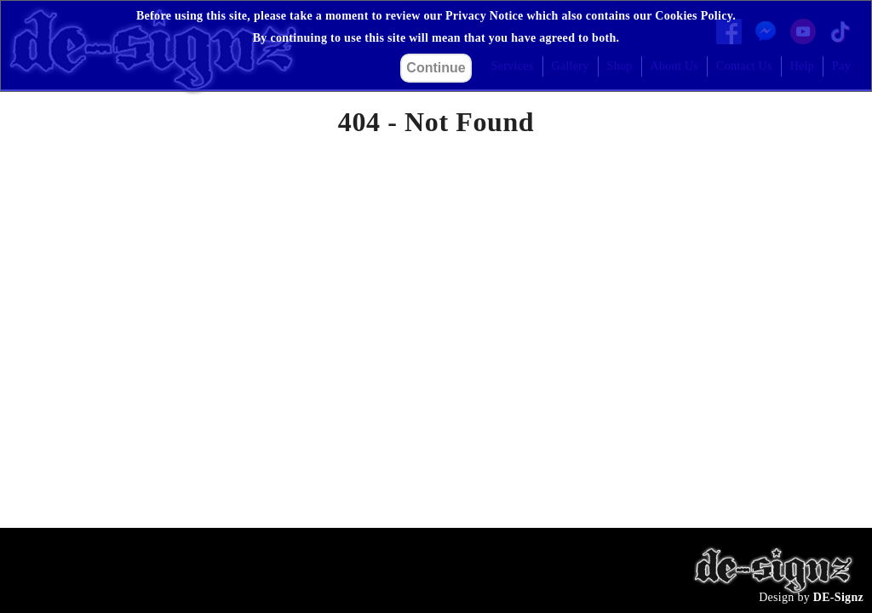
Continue (435, 67)
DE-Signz (838, 597)
